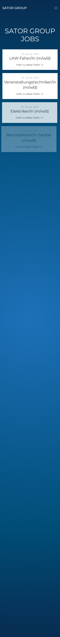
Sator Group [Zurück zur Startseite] (14, 8)
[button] (56, 8)
